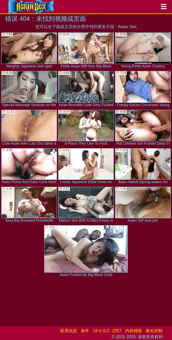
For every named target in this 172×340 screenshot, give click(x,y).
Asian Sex (127, 26)
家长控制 (154, 331)
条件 (85, 331)
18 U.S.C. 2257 (107, 331)
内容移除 (133, 331)
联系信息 (68, 331)
